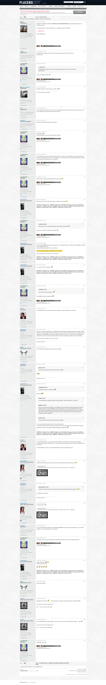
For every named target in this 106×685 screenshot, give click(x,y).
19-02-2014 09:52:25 (41, 108)
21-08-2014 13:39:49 (41, 619)
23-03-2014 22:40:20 (41, 440)
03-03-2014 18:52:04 (41, 199)
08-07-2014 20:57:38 (41, 537)
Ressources (80, 6)
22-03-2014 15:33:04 (41, 264)
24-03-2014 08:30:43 (41, 461)
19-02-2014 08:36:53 (41, 87)
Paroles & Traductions (59, 6)
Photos (74, 6)
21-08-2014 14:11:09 (41, 640)
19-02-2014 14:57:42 (41, 120)
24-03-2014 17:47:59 (41, 503)
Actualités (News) (43, 17)
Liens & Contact (33, 682)
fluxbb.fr (84, 671)
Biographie (33, 6)
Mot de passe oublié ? (78, 3)
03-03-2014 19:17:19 (41, 220)
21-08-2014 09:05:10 (41, 581)
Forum (26, 6)
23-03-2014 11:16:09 (41, 285)
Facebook (20, 478)
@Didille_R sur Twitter (20, 81)
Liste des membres (56, 8)
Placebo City (30, 2)
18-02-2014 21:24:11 (41, 63)
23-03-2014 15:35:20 (41, 364)
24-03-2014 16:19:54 (41, 483)
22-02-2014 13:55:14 (41, 131)
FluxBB (84, 669)
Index (41, 8)
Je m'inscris (79, 12)
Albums (50, 6)
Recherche (63, 8)
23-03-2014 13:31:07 (41, 308)
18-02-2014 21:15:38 (41, 51)
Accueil (21, 6)
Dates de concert (42, 6)
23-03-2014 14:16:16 (41, 329)
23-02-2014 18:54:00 (41, 154)
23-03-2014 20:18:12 (41, 383)
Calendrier (45, 8)
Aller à (29, 670)
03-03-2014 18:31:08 (41, 177)
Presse (69, 6)
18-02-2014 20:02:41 (41, 21)
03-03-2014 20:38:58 (41, 243)
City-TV (49, 8)
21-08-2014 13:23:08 (41, 598)
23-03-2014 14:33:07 (41, 347)
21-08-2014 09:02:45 (41, 560)
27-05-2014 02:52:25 (41, 525)
